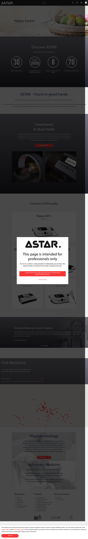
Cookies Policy (5, 529)
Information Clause (19, 529)
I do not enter (44, 279)
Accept (10, 535)
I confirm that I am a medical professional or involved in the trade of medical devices (44, 273)
